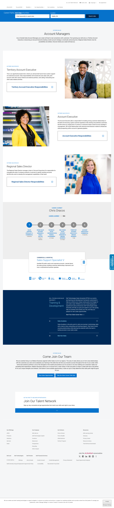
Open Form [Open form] (57, 459)
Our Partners (61, 478)
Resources (85, 478)
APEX (8, 481)
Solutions (9, 486)
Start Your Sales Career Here (74, 361)
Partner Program (62, 489)
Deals (8, 492)
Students (28, 7)
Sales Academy (78, 367)
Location (53, 59)
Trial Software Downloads (89, 492)
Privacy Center (86, 486)
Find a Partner (61, 481)
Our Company (35, 478)
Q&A (64, 262)
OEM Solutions (61, 486)
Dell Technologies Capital (38, 484)
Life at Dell (9, 7)
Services (9, 489)
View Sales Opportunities (46, 423)
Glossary (85, 484)
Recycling (34, 494)
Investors (34, 486)
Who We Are (35, 481)
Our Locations (51, 7)
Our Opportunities (39, 7)
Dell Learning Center (88, 481)
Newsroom (35, 489)
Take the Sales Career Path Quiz (66, 423)
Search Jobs (92, 62)
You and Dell (19, 7)
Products (9, 484)
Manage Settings (107, 504)
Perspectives (35, 492)
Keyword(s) (18, 59)
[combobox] (68, 62)
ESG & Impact (35, 497)
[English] (93, 3)
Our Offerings (10, 478)
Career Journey (54, 262)
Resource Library (87, 489)
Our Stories (60, 7)
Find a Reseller (61, 484)
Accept (107, 501)
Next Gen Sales (78, 382)
